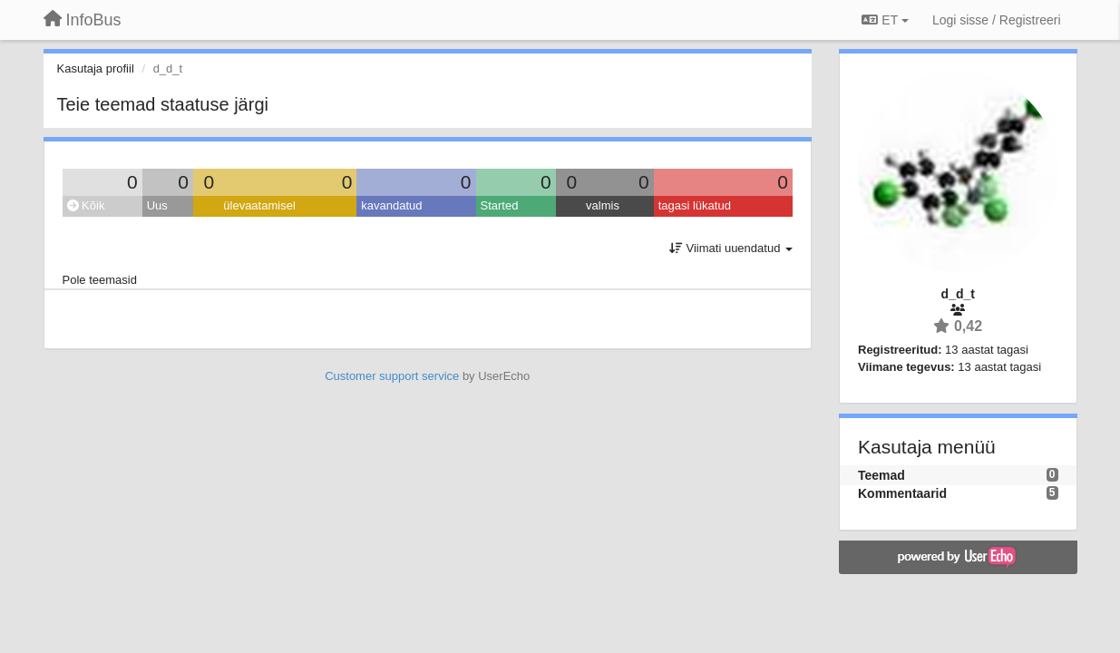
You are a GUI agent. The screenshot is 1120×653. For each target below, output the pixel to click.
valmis (602, 205)
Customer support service (392, 376)
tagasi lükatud (694, 205)
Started (500, 205)
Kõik (86, 205)
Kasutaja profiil (95, 68)
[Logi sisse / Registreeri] (996, 20)
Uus (157, 205)
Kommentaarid (902, 493)
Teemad (881, 475)
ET (885, 20)
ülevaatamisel (259, 205)
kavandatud (391, 205)
